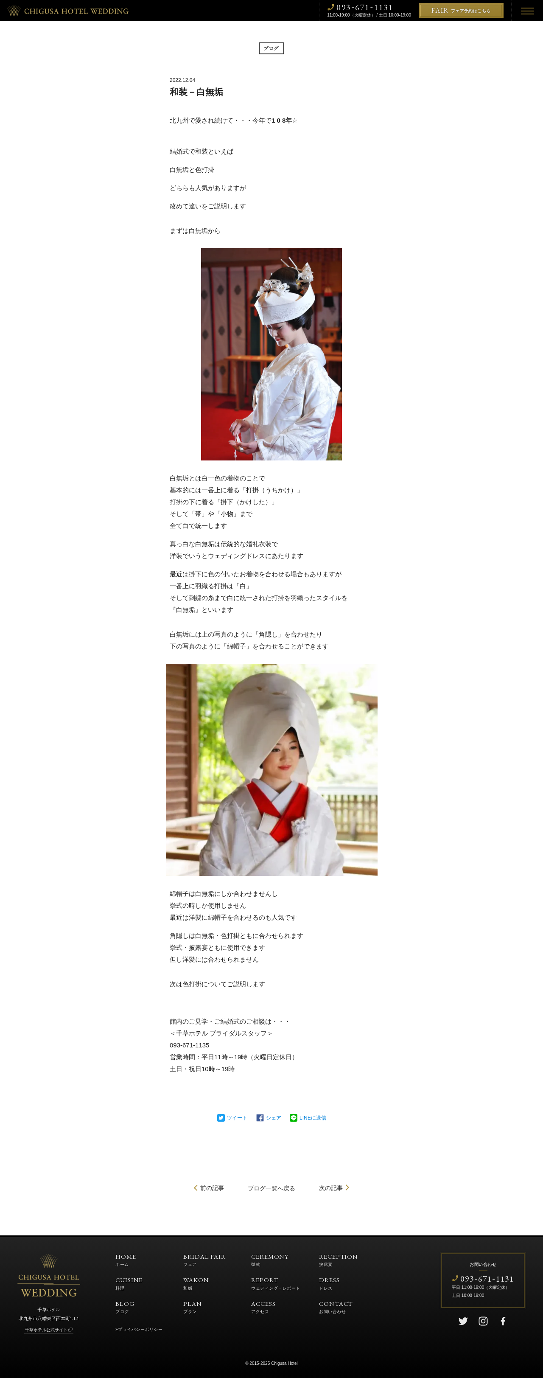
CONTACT (336, 1306)
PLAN (192, 1306)
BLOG (125, 1306)
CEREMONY (270, 1259)
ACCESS (263, 1306)
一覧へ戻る (271, 1188)
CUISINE (129, 1283)
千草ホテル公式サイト (46, 1329)
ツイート (237, 1118)
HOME (125, 1259)
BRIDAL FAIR (204, 1259)
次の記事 (331, 1187)
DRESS (329, 1283)
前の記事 (212, 1187)
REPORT (275, 1283)
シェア (273, 1118)
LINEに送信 (312, 1118)
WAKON (196, 1283)
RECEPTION (338, 1259)
